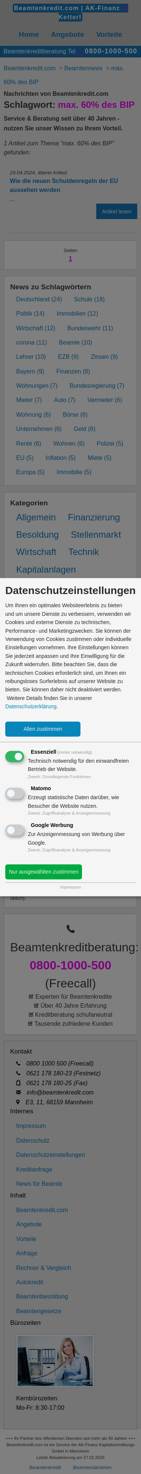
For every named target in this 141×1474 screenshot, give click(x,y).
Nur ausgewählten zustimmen (43, 872)
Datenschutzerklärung (30, 707)
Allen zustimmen (43, 729)
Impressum (70, 887)
